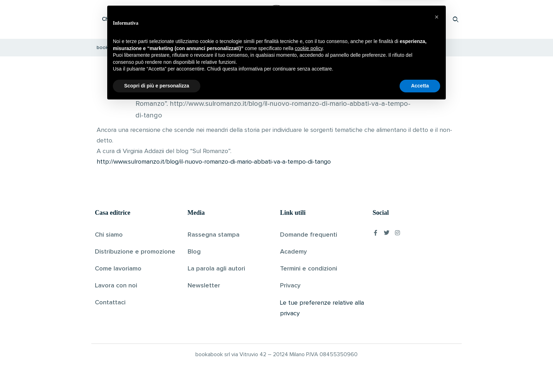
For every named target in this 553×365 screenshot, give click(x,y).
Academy (293, 252)
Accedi (437, 19)
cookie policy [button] (309, 308)
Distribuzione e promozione (135, 252)
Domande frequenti (308, 235)
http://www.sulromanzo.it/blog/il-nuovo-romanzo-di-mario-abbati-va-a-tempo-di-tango (214, 162)
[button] (436, 276)
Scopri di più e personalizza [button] (156, 345)
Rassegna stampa (213, 235)
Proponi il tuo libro (399, 19)
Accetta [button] (420, 345)
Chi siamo (109, 235)
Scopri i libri (186, 19)
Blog (194, 252)
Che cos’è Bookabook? (130, 19)
